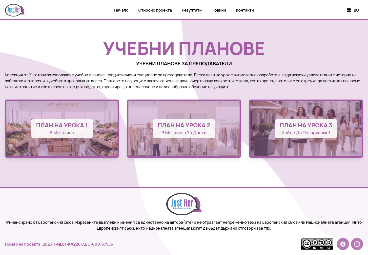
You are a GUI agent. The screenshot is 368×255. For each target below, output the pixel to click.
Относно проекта (155, 10)
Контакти (245, 10)
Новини (219, 10)
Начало (121, 10)
